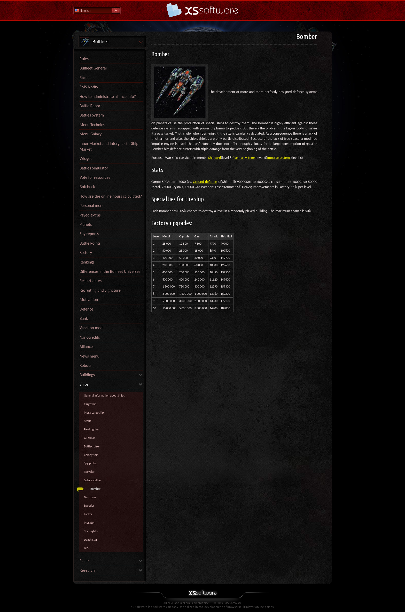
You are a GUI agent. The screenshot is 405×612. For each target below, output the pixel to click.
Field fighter (91, 429)
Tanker (88, 514)
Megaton (89, 522)
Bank (84, 318)
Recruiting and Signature (100, 290)
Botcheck (87, 186)
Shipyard (214, 158)
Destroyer (90, 497)
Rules (84, 58)
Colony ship (91, 455)
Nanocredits (90, 337)
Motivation (89, 299)
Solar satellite (92, 480)
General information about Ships (104, 395)
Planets (86, 224)
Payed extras (90, 215)
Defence (86, 309)
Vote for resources (95, 177)
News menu (89, 356)
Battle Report (91, 105)
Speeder (89, 505)
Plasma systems (243, 158)
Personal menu (92, 205)
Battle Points (90, 243)
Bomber (95, 489)
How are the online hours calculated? (111, 196)
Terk (86, 548)
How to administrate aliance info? (108, 96)
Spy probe (90, 463)
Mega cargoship (94, 412)
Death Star (90, 539)
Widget (86, 158)
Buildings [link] (87, 374)
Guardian (90, 438)
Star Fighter (91, 531)
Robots (85, 365)
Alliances (87, 346)
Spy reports (89, 233)
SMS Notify (89, 86)
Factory (86, 252)
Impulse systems (279, 158)
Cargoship (90, 404)
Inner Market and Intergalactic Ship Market (109, 146)
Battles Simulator (94, 168)
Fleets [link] (84, 560)
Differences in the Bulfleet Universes (110, 271)
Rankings (87, 262)
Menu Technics (92, 124)
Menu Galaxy (91, 133)
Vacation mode (92, 327)
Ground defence (205, 182)
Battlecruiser (92, 446)
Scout (87, 421)
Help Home (202, 10)
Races (84, 77)
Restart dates (91, 280)
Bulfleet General (93, 68)
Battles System (92, 115)
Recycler (89, 472)
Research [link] (87, 570)
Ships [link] (84, 384)
